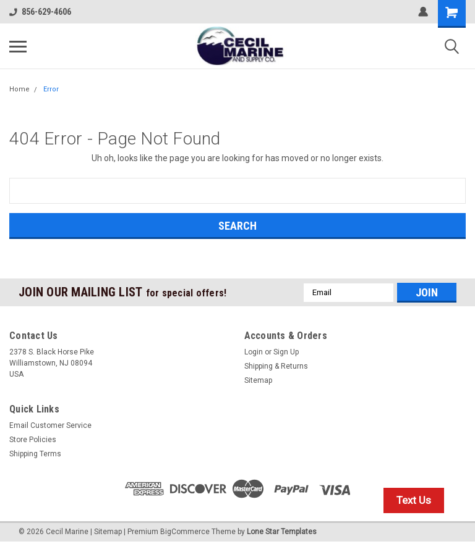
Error (51, 89)
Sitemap (258, 380)
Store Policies (32, 439)
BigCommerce (185, 531)
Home (19, 89)
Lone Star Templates (282, 531)
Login (253, 352)
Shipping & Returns (276, 366)
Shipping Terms (35, 454)
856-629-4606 (40, 12)
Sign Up (286, 352)
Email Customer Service (50, 425)
